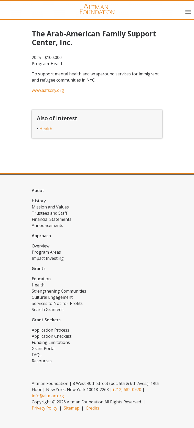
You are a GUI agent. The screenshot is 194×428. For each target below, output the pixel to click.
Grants (39, 268)
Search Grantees (47, 309)
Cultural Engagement (52, 297)
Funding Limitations (51, 342)
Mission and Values (50, 207)
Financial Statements (51, 219)
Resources (42, 361)
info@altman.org (48, 396)
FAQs (36, 354)
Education (41, 279)
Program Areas (46, 252)
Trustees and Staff (49, 213)
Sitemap (71, 408)
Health (45, 129)
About (38, 190)
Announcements (47, 225)
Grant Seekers (46, 320)
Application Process (50, 330)
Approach (41, 235)
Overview (40, 246)
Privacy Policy (44, 408)
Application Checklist (51, 336)
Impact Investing (48, 258)
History (39, 201)
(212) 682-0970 (127, 389)
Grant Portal (44, 348)
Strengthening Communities (59, 291)
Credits (92, 408)
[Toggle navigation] (188, 11)
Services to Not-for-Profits (57, 303)
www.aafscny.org (48, 90)
